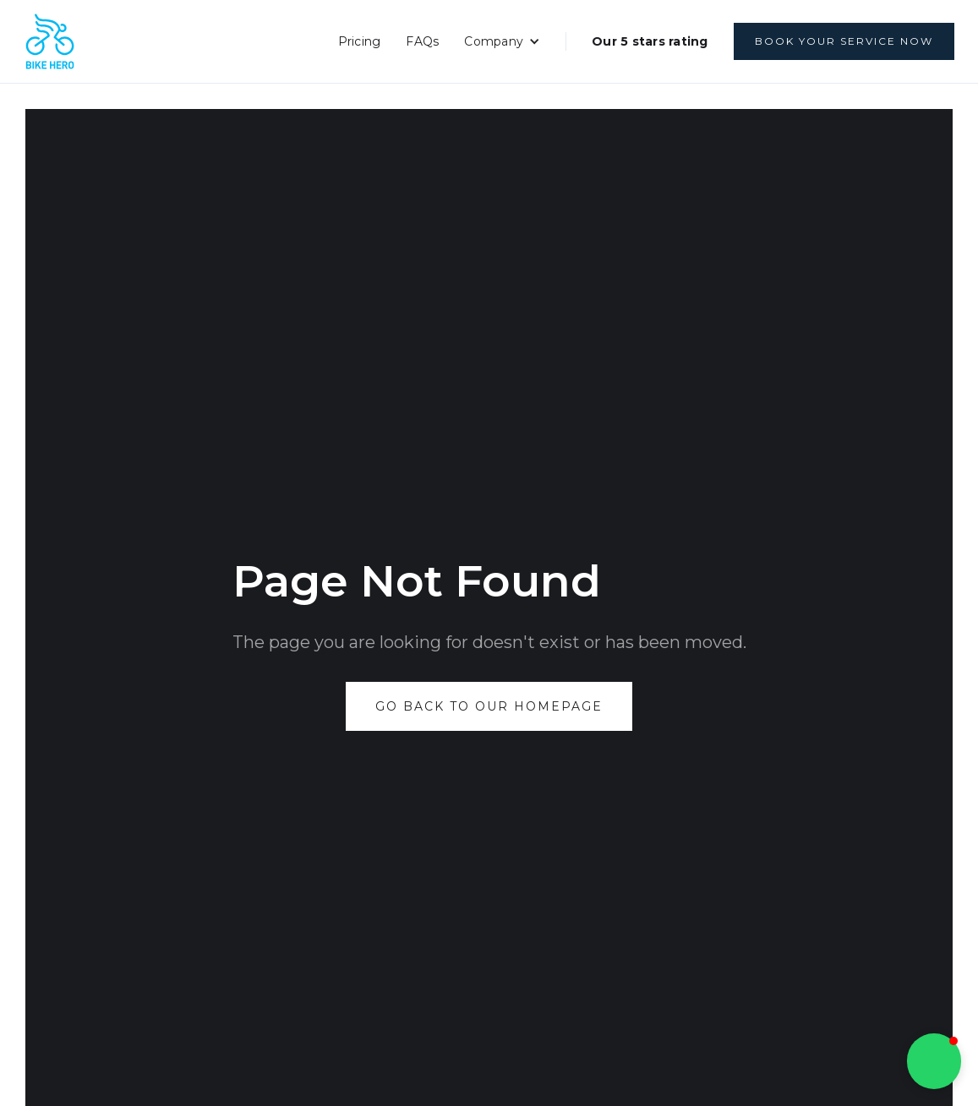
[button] (502, 41)
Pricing (359, 41)
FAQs (422, 41)
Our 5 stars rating (650, 41)
